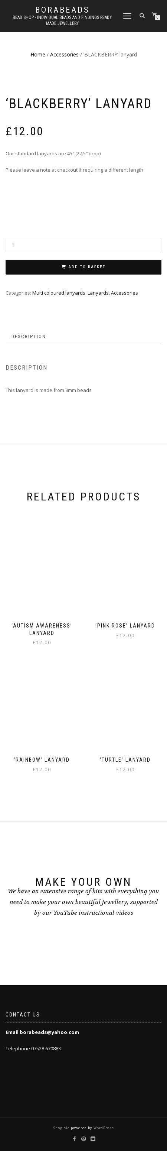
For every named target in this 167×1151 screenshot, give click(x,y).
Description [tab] (29, 336)
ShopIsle (62, 1127)
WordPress (103, 1127)
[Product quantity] (83, 245)
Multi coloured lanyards (58, 292)
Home (37, 54)
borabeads (62, 10)
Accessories (64, 54)
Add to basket (86, 267)
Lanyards (98, 292)
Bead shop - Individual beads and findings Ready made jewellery (62, 20)
